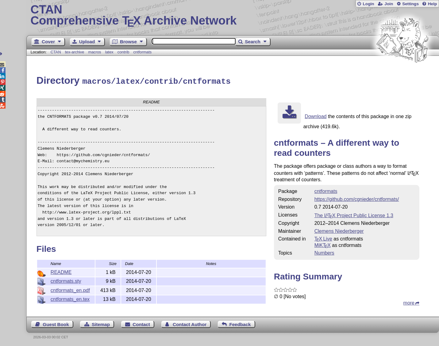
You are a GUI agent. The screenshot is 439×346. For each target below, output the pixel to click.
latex (109, 52)
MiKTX (322, 244)
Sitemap (101, 323)
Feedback (240, 323)
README (61, 271)
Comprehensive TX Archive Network (232, 15)
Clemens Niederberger (339, 230)
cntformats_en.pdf (70, 289)
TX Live (323, 237)
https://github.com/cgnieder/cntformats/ (356, 198)
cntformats (142, 52)
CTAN (56, 52)
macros (94, 52)
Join (388, 4)
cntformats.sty (66, 280)
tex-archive (74, 52)
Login (368, 4)
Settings (410, 4)
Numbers (324, 252)
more (408, 302)
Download (315, 115)
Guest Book (56, 323)
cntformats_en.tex (70, 298)
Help (432, 4)
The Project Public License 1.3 (353, 214)
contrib (123, 52)
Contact (141, 323)
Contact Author (189, 323)
